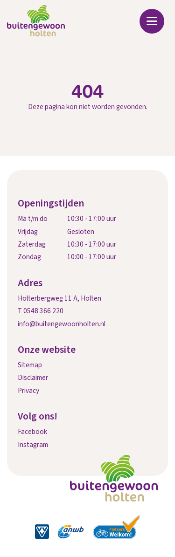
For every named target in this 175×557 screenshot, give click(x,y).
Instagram (33, 445)
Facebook (32, 431)
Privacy (28, 390)
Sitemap (30, 365)
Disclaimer (33, 377)
